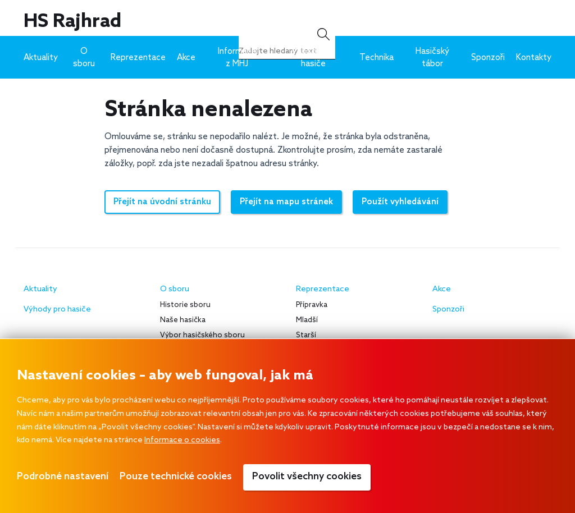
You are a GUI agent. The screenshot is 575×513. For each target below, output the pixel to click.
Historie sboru (185, 305)
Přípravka (311, 305)
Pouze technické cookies (176, 477)
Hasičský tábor (432, 58)
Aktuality (41, 58)
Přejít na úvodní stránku (162, 202)
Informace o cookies (182, 440)
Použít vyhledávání (400, 202)
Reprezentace (138, 58)
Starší (306, 335)
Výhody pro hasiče (313, 58)
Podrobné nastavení (62, 477)
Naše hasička (183, 320)
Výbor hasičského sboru (202, 335)
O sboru (84, 58)
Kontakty (533, 58)
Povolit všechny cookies (307, 477)
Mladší (307, 320)
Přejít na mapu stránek (286, 202)
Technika (376, 58)
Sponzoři (488, 58)
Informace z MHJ (237, 58)
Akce (186, 58)
